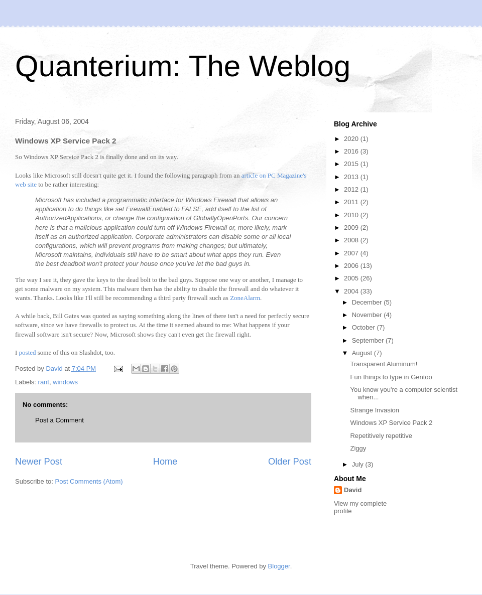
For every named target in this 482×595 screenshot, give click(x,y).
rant (43, 382)
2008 (352, 240)
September (369, 340)
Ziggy (358, 448)
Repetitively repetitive (381, 435)
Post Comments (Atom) (89, 481)
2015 (352, 164)
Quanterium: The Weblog (182, 66)
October (364, 327)
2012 (352, 189)
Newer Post (38, 462)
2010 (352, 215)
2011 (352, 202)
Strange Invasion (374, 410)
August (363, 353)
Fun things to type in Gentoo (391, 377)
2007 (352, 253)
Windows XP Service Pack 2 (391, 422)
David (353, 490)
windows (65, 382)
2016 (352, 151)
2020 (352, 138)
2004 (352, 291)
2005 (352, 278)
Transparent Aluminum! (383, 364)
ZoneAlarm (245, 298)
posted (27, 352)
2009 (352, 227)
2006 (352, 265)
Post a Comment (59, 420)
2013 (352, 177)
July (359, 464)
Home (165, 462)
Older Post (289, 462)
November (368, 315)
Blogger (279, 566)
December (368, 302)
